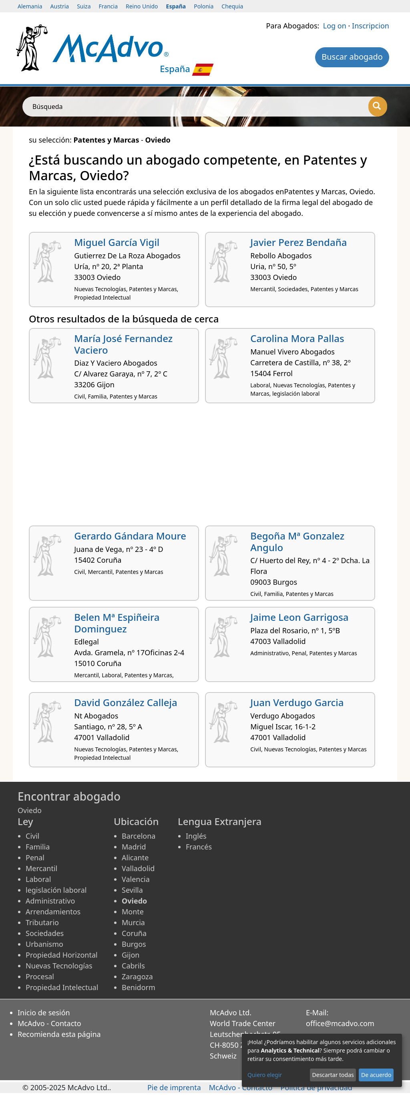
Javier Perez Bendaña (298, 242)
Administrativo (50, 901)
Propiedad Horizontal (62, 955)
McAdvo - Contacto (49, 1023)
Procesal (40, 976)
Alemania (30, 6)
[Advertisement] (205, 467)
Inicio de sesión (44, 1012)
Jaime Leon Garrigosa (299, 617)
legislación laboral (56, 890)
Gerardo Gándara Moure (130, 535)
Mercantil (41, 868)
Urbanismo (44, 944)
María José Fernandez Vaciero (123, 344)
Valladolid (138, 868)
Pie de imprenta (174, 1087)
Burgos (134, 944)
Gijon (130, 955)
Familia (38, 846)
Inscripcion (370, 25)
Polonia (203, 6)
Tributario (42, 922)
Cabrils (133, 965)
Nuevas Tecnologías (59, 965)
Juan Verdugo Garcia (297, 702)
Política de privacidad (316, 1087)
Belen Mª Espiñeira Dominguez (116, 622)
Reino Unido (142, 6)
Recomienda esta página (59, 1034)
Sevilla (132, 890)
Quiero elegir (264, 1075)
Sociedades (45, 933)
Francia (108, 6)
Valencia (136, 879)
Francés (199, 846)
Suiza (83, 6)
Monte (133, 911)
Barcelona (138, 836)
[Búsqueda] (377, 107)
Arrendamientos (53, 911)
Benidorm (138, 987)
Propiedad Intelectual (62, 987)
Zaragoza (137, 976)
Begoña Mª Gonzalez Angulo (297, 541)
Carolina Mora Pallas (297, 338)
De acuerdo (376, 1075)
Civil (32, 836)
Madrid (134, 846)
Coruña (134, 933)
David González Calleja (125, 702)
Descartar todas (333, 1075)
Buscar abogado (352, 56)
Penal (35, 857)
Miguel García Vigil (116, 242)
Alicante (135, 857)
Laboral (38, 879)
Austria (59, 6)
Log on (334, 25)
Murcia (133, 922)
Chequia (232, 6)
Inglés (196, 836)
